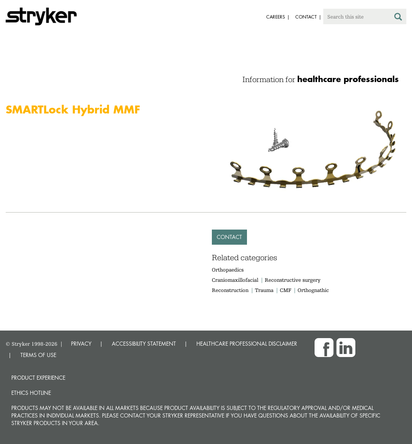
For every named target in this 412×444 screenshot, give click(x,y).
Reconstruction (230, 290)
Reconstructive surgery (293, 280)
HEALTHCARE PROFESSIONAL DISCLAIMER (246, 343)
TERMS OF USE (38, 355)
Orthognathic (313, 290)
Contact (229, 237)
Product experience (38, 377)
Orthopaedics (228, 270)
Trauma (264, 290)
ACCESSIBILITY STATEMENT (144, 343)
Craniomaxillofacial (235, 280)
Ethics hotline (31, 392)
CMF (285, 290)
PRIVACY (81, 343)
